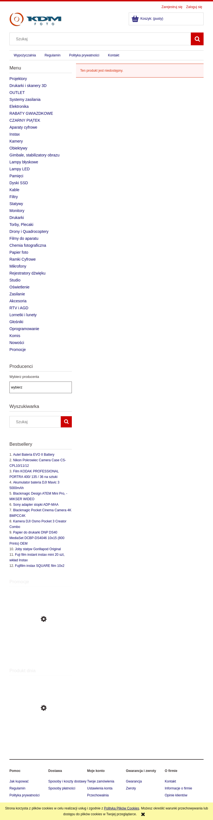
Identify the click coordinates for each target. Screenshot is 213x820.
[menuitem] (24, 55)
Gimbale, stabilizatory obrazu (34, 155)
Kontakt (170, 781)
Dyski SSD (18, 183)
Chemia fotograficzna (27, 245)
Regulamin (17, 788)
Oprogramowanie (24, 328)
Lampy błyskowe (23, 162)
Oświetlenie (19, 287)
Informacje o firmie (178, 788)
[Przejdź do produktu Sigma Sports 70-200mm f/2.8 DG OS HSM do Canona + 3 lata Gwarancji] (41, 734)
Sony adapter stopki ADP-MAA (35, 505)
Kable (14, 190)
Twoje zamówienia (100, 781)
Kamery (16, 141)
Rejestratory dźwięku (27, 273)
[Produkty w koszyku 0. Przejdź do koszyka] (147, 19)
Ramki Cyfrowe (22, 259)
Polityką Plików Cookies (121, 808)
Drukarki (16, 217)
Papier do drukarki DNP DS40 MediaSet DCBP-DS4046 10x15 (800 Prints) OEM (36, 537)
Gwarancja (134, 781)
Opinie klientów (176, 795)
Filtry (13, 197)
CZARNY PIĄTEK (24, 120)
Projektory (18, 78)
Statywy (16, 203)
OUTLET (17, 92)
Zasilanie (17, 294)
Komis (14, 335)
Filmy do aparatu (23, 238)
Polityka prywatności (24, 795)
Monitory (16, 210)
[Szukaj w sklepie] (101, 39)
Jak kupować (19, 781)
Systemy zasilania (24, 99)
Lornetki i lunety (23, 315)
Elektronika (19, 106)
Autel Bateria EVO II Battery (33, 455)
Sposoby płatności (61, 788)
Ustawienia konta (99, 788)
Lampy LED (19, 169)
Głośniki (16, 322)
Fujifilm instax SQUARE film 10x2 (39, 566)
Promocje (17, 349)
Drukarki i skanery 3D (28, 85)
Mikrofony (17, 266)
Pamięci (16, 176)
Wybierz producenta (24, 377)
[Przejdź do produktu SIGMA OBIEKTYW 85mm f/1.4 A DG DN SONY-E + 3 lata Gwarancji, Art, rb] (41, 643)
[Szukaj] (197, 39)
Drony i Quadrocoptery (29, 231)
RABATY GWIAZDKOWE (31, 113)
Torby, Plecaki (21, 224)
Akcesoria (17, 301)
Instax (14, 134)
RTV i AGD (18, 308)
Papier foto (18, 252)
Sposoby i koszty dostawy (67, 781)
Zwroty (131, 788)
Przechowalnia (98, 795)
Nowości (16, 342)
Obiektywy (18, 148)
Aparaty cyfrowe (23, 127)
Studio (15, 280)
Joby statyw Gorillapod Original (38, 549)
